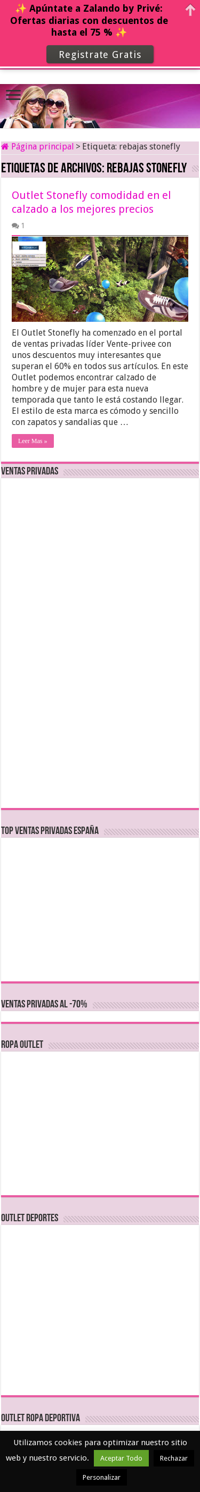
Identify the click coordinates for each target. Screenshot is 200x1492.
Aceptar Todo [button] (121, 1458)
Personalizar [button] (102, 1477)
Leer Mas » (32, 441)
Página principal (37, 146)
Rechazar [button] (174, 1458)
